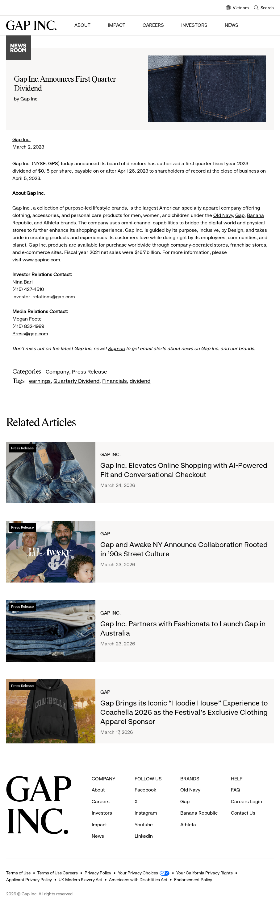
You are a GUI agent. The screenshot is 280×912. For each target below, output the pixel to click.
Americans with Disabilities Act (138, 879)
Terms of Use (18, 872)
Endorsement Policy (193, 879)
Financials (114, 381)
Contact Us (243, 813)
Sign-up (116, 348)
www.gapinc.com (41, 260)
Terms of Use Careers (57, 872)
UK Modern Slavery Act (80, 879)
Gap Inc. (21, 139)
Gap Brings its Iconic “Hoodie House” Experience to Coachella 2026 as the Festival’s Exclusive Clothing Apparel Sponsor (184, 712)
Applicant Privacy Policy (29, 879)
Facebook (145, 790)
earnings (40, 381)
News (231, 25)
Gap (239, 215)
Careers (153, 25)
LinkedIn (144, 836)
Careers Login (246, 801)
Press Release (89, 372)
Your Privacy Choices (138, 872)
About (82, 25)
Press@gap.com (30, 334)
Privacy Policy (98, 872)
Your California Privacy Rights (204, 872)
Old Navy (223, 215)
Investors (194, 25)
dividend (140, 381)
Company (57, 372)
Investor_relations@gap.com (43, 297)
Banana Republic (199, 813)
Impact (116, 25)
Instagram (146, 813)
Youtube (144, 825)
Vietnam (237, 8)
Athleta (51, 223)
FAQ (235, 790)
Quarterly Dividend (76, 381)
